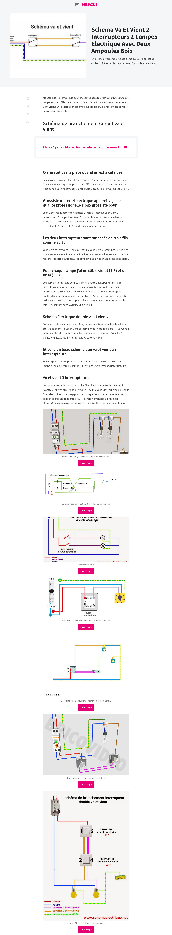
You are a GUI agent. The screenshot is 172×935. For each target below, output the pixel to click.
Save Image (86, 463)
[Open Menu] (76, 4)
